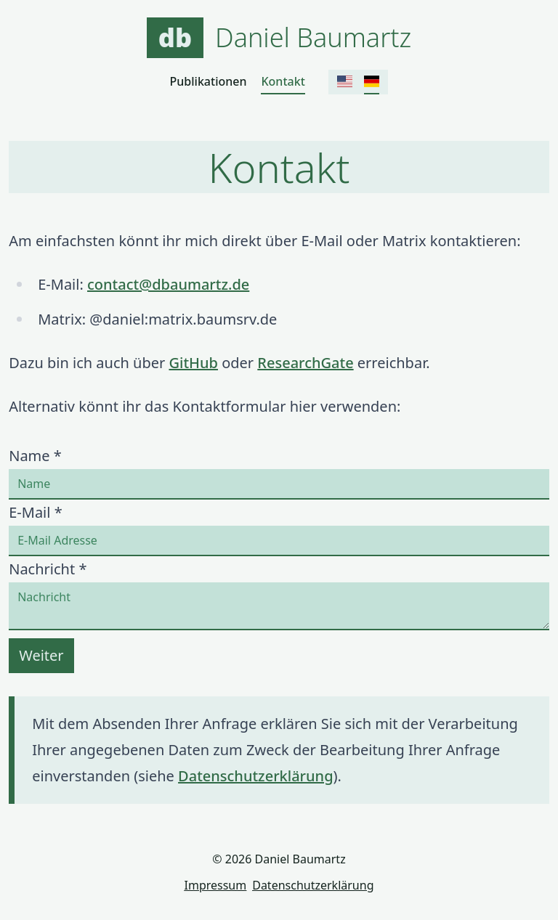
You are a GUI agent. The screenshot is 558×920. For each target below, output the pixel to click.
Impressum (216, 885)
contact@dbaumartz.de (168, 284)
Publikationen (208, 81)
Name (35, 455)
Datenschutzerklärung (255, 776)
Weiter (41, 655)
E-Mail (35, 512)
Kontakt (282, 81)
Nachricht (47, 569)
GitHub (193, 363)
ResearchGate (305, 363)
